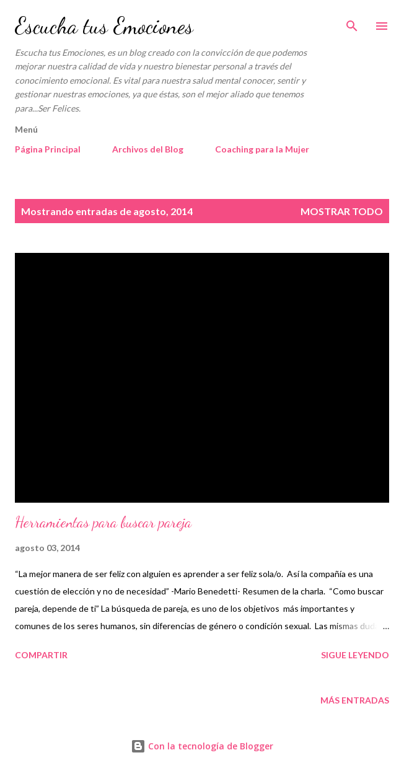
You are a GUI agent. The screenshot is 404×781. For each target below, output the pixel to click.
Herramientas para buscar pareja (103, 522)
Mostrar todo (342, 211)
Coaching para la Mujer (262, 149)
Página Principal (48, 149)
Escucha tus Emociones (104, 25)
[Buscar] (352, 22)
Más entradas (354, 700)
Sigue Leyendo (355, 655)
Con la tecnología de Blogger (202, 746)
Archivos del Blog (147, 149)
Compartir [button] (41, 655)
